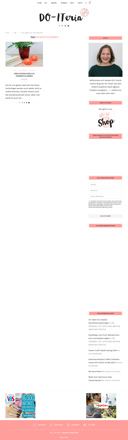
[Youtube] (68, 26)
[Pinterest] (65, 26)
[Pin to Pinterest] (26, 102)
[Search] (86, 3)
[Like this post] (19, 102)
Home (40, 3)
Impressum (66, 432)
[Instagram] (62, 26)
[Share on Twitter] (24, 102)
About (80, 3)
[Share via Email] (29, 102)
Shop (72, 3)
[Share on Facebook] (22, 102)
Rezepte (53, 3)
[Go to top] (64, 437)
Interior (64, 3)
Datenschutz (74, 432)
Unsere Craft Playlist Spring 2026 (102, 350)
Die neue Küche (95, 371)
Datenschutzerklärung (94, 207)
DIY (45, 3)
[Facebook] (59, 26)
